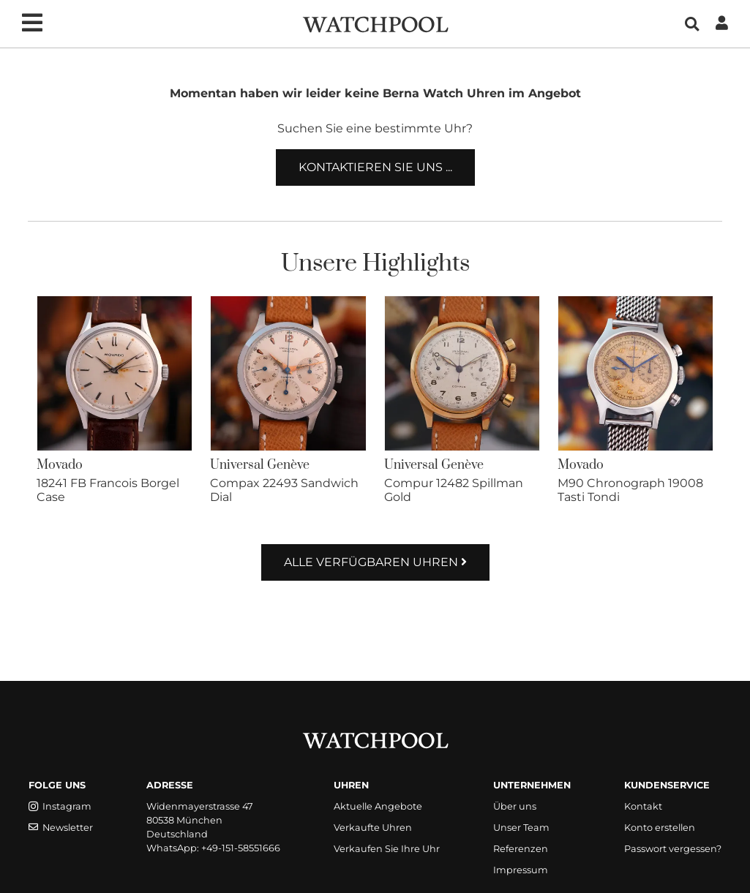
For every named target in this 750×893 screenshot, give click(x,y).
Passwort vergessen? (672, 848)
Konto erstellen (659, 827)
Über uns (514, 806)
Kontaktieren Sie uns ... (375, 167)
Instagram (60, 806)
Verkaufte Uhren (373, 827)
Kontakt (643, 806)
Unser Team (521, 827)
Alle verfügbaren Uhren (375, 562)
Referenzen (520, 848)
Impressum (520, 869)
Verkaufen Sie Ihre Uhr (387, 848)
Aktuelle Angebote (378, 806)
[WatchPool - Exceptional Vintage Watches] (375, 23)
